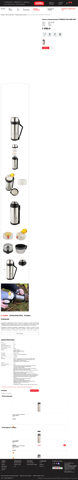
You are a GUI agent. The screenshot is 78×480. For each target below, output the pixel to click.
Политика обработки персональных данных (10, 475)
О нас (18, 9)
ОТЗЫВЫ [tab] (27, 315)
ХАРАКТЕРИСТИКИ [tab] (16, 315)
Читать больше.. (19, 333)
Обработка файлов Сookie (38, 475)
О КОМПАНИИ (43, 461)
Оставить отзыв (34, 390)
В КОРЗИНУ (46, 48)
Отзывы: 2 (38, 422)
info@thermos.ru (26, 2)
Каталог (3, 8)
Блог (15, 466)
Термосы (3, 464)
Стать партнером (30, 462)
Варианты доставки (51, 3)
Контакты (41, 466)
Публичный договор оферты (25, 475)
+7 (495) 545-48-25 (8, 2)
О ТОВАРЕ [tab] (4, 315)
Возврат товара (17, 464)
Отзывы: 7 (65, 453)
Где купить (10, 9)
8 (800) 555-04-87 (17, 2)
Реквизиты (42, 464)
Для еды (3, 469)
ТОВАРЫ (3, 461)
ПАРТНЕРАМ (30, 461)
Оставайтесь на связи (57, 461)
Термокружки (4, 466)
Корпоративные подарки (32, 464)
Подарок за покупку (51, 9)
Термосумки (4, 467)
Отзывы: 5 (65, 422)
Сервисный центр (17, 462)
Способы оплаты (60, 3)
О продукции (26, 9)
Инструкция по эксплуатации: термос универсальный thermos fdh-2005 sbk (17, 386)
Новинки (3, 462)
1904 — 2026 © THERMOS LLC (7, 478)
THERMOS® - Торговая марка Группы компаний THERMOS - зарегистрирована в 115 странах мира (57, 478)
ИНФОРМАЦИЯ (17, 461)
